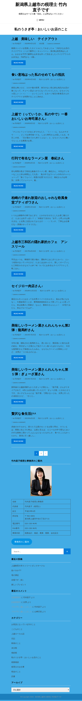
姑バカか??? (16, 570)
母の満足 (15, 575)
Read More (18, 63)
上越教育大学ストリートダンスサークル (28, 566)
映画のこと (16, 643)
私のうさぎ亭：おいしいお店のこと (52, 79)
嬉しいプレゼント (18, 584)
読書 (13, 676)
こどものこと (17, 629)
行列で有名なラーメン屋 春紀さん (37, 158)
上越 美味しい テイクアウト (34, 39)
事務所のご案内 (21, 541)
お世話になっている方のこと (23, 624)
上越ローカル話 (17, 634)
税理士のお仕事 (17, 667)
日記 (13, 638)
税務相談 (15, 662)
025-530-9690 (31, 523)
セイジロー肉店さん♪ (27, 286)
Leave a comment (54, 43)
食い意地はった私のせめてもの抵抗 (38, 74)
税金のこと (16, 671)
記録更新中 (16, 597)
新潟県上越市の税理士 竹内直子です (41, 7)
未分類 (41, 43)
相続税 (14, 653)
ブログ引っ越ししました (21, 607)
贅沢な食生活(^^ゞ (25, 414)
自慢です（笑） (17, 580)
